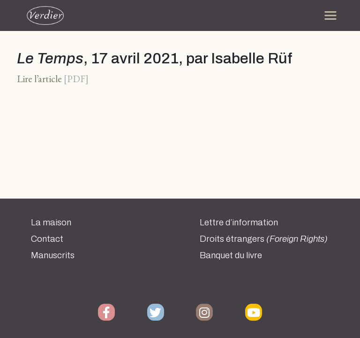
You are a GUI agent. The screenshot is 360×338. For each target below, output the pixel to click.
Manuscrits (53, 255)
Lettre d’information (239, 222)
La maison (51, 222)
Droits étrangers (264, 239)
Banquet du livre (231, 255)
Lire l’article (39, 78)
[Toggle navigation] (330, 15)
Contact (47, 239)
